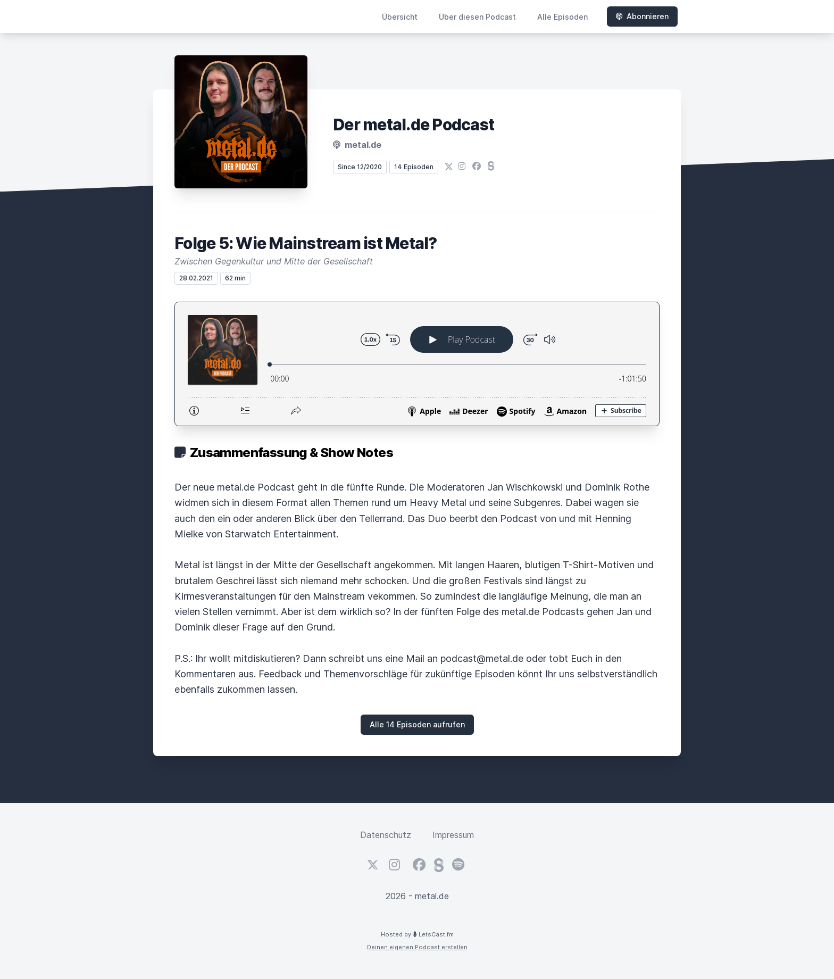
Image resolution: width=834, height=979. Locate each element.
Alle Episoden (562, 16)
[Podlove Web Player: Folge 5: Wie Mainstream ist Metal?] (417, 364)
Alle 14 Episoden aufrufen (417, 724)
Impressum (453, 834)
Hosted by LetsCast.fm (417, 934)
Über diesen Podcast (477, 16)
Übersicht (400, 16)
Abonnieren (642, 16)
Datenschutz (385, 834)
